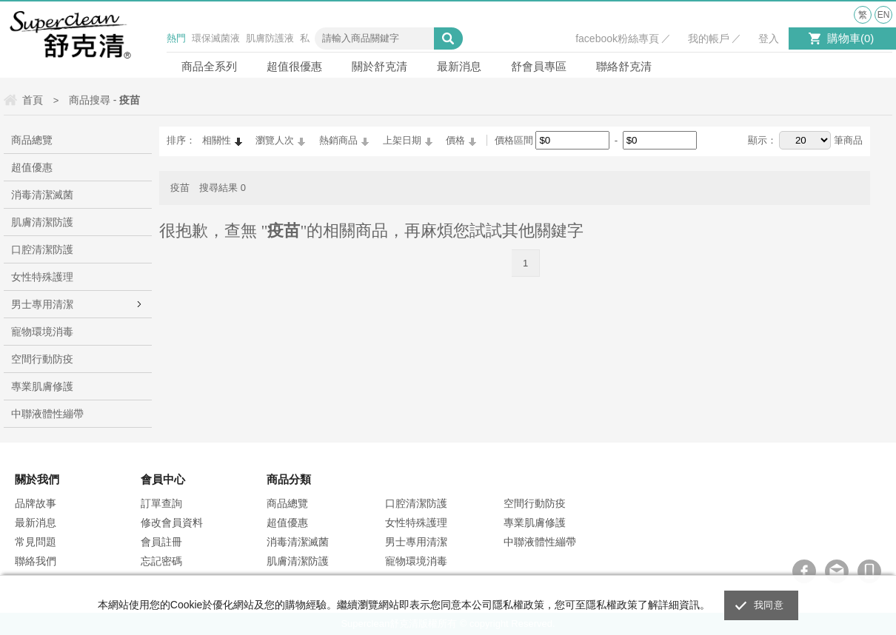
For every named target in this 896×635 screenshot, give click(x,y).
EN (883, 15)
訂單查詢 (161, 503)
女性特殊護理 (42, 277)
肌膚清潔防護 (42, 222)
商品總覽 (32, 140)
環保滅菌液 (216, 38)
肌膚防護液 (270, 38)
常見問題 (35, 542)
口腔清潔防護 (42, 249)
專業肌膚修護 (42, 386)
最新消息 (459, 66)
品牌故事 (35, 503)
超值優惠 (32, 167)
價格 (455, 140)
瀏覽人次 (274, 140)
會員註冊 (161, 542)
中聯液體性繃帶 (47, 414)
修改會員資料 (172, 522)
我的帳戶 (708, 38)
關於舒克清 (379, 66)
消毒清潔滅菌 (42, 195)
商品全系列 (209, 66)
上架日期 (402, 140)
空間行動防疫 (42, 359)
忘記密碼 (161, 561)
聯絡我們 (35, 561)
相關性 (216, 140)
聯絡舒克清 (624, 66)
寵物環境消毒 (42, 331)
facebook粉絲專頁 (617, 38)
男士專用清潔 (42, 304)
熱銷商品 (338, 140)
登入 (768, 38)
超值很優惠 (294, 66)
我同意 (768, 605)
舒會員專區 (538, 66)
